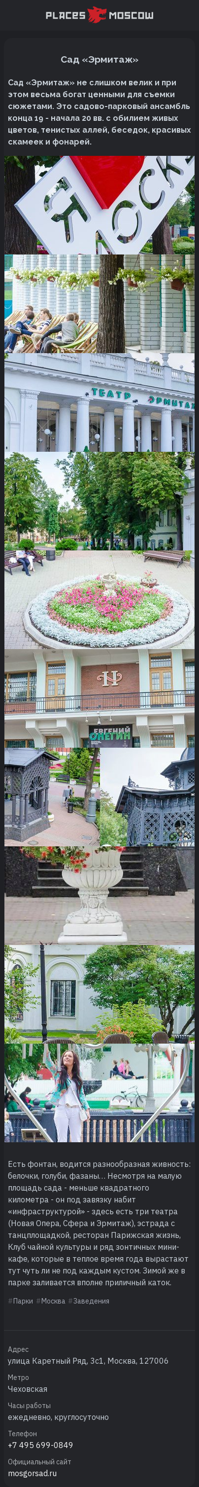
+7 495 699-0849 (40, 1445)
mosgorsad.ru (32, 1473)
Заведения (91, 1301)
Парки (23, 1301)
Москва (53, 1301)
